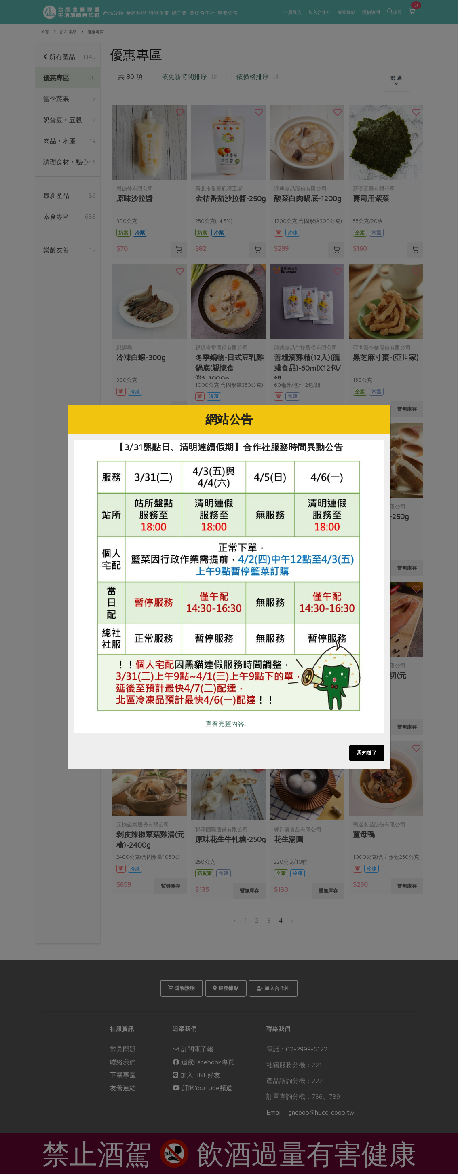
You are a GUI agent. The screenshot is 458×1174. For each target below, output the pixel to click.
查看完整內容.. (226, 723)
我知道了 (367, 753)
